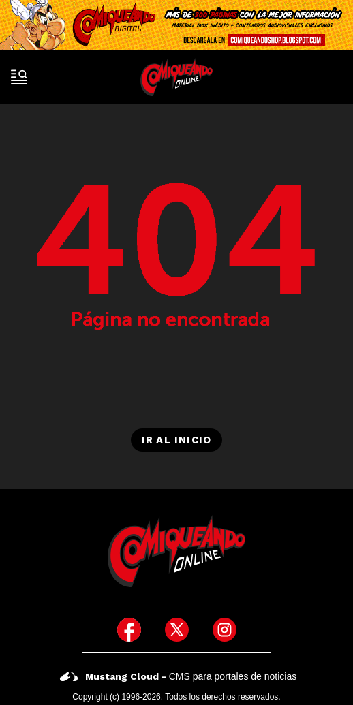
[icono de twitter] (177, 630)
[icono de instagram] (224, 630)
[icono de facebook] (129, 630)
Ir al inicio (176, 440)
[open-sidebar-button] (19, 77)
